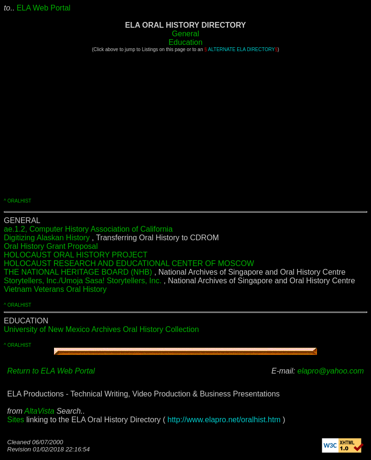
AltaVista (39, 411)
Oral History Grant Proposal (51, 246)
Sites (15, 420)
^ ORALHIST (17, 200)
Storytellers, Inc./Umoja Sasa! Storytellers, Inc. (84, 281)
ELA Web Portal (44, 8)
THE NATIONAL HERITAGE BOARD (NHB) (79, 272)
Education (185, 42)
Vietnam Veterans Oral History (55, 289)
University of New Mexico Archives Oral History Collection (101, 329)
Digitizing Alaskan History (47, 238)
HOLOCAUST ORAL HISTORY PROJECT (76, 255)
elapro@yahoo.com (330, 371)
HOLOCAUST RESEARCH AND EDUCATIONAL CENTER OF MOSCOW (129, 263)
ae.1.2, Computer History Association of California (88, 229)
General (185, 34)
